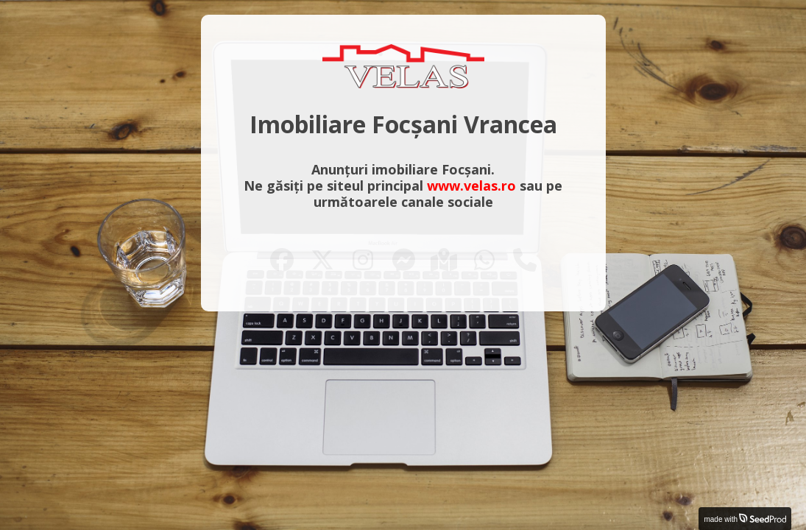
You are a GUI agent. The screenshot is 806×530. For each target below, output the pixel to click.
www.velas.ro (471, 185)
